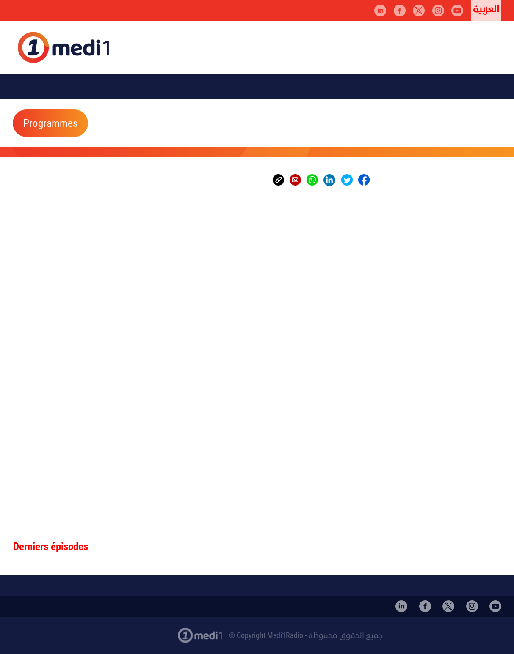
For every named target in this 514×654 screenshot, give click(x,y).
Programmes (50, 123)
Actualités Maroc (151, 631)
